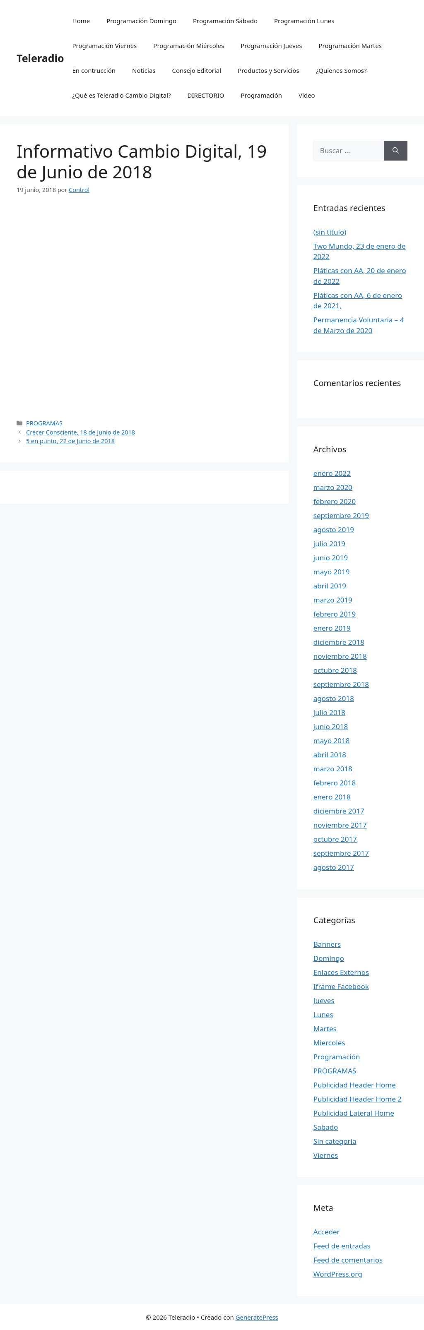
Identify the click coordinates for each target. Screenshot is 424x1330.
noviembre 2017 (340, 825)
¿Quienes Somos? (341, 70)
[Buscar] (395, 151)
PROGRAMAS (44, 423)
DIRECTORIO (206, 95)
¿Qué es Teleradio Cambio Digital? (121, 95)
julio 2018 (329, 712)
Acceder (326, 1231)
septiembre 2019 (341, 515)
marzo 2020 (332, 487)
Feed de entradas (342, 1246)
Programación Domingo (141, 21)
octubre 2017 (335, 839)
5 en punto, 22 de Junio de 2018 (70, 441)
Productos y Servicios (268, 70)
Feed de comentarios (348, 1260)
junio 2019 (330, 557)
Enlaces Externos (341, 972)
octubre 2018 (335, 670)
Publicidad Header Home (354, 1085)
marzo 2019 (332, 600)
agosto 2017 (333, 867)
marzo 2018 (332, 768)
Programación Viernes (104, 45)
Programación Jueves (271, 45)
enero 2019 (332, 628)
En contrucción (94, 70)
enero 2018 (332, 797)
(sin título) (330, 232)
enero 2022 (332, 473)
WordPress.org (337, 1274)
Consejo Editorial (197, 70)
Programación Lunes (304, 21)
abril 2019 (329, 586)
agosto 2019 (333, 529)
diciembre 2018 (338, 642)
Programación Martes (350, 45)
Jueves (324, 1000)
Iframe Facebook (341, 986)
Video (307, 95)
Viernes (325, 1155)
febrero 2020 (334, 501)
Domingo (328, 958)
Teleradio (40, 58)
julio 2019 (329, 543)
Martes (325, 1028)
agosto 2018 (333, 698)
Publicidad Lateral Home (353, 1113)
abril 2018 (329, 754)
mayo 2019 (331, 571)
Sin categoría (335, 1141)
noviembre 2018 (340, 656)
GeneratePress (257, 1317)
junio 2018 (330, 726)
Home (81, 21)
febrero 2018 (334, 782)
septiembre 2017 (341, 853)
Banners (327, 944)
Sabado (325, 1127)
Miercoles (329, 1042)
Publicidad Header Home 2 (357, 1099)
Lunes (323, 1014)
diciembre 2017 (338, 811)
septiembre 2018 (341, 684)
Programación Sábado (225, 21)
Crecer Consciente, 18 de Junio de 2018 (80, 432)
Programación (261, 95)
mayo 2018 (331, 740)
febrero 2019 (334, 614)
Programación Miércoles (188, 45)
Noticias (143, 70)
